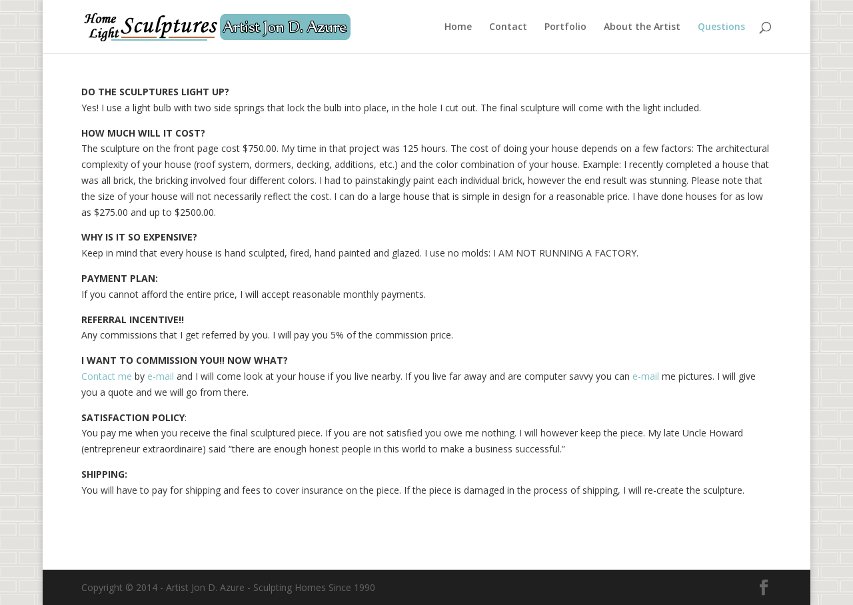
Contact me (106, 376)
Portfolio (565, 27)
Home (458, 27)
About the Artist (642, 27)
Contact (508, 27)
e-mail (160, 376)
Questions (721, 27)
